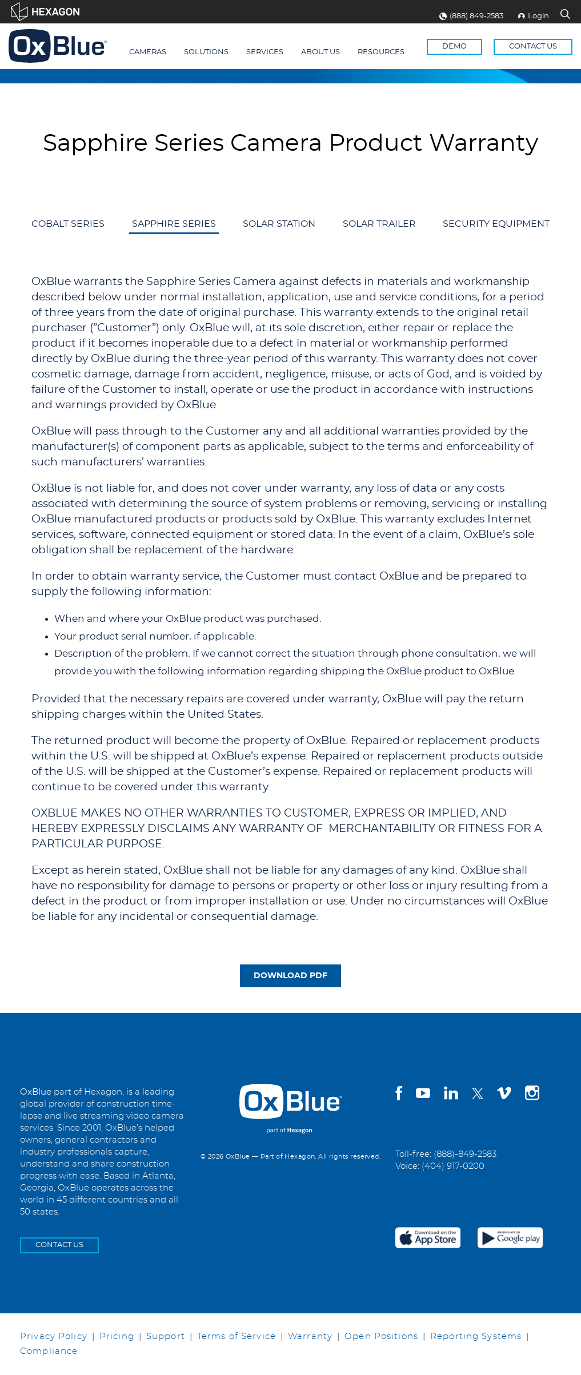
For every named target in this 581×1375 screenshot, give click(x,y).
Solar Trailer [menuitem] (379, 223)
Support (165, 1336)
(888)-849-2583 (465, 1154)
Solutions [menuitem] (206, 52)
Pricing (116, 1336)
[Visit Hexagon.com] (45, 11)
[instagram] (532, 1095)
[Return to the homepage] (58, 46)
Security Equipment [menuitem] (496, 223)
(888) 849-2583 (471, 16)
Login (533, 16)
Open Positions (381, 1336)
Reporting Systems (476, 1336)
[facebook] (398, 1095)
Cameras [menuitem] (147, 52)
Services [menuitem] (264, 52)
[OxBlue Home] (290, 1099)
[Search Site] (565, 15)
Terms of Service (236, 1336)
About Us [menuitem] (320, 52)
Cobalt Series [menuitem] (68, 223)
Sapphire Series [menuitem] (174, 223)
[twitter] (477, 1093)
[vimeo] (504, 1095)
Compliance (49, 1351)
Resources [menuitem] (381, 52)
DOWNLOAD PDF (290, 976)
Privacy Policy (53, 1336)
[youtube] (423, 1095)
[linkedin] (451, 1095)
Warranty (310, 1336)
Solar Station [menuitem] (279, 223)
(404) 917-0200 (453, 1166)
